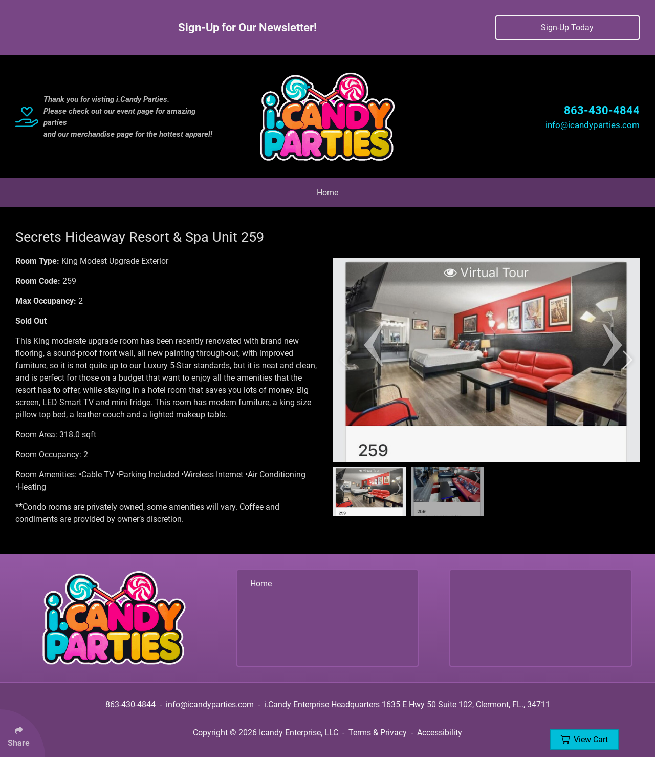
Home (327, 192)
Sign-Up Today (567, 27)
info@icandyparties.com (592, 125)
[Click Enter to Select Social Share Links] (22, 733)
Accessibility (439, 733)
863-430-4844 (602, 110)
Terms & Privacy (377, 733)
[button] (346, 359)
